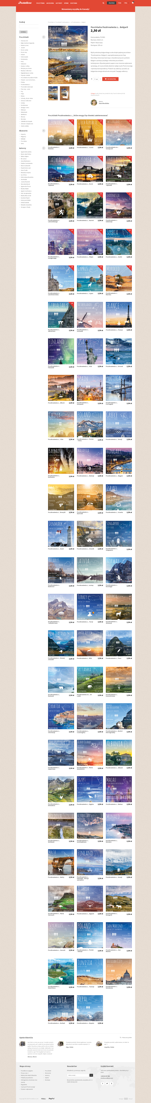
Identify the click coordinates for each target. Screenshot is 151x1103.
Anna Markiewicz (25, 161)
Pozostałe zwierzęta (27, 87)
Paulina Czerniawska (26, 163)
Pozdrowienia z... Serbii (114, 257)
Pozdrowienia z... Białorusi (54, 585)
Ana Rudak (24, 179)
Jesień (23, 47)
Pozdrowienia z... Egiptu (85, 804)
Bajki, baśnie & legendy (27, 43)
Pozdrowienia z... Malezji (85, 476)
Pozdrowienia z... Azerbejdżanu (83, 841)
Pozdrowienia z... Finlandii (54, 366)
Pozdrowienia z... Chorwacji (54, 731)
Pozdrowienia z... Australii (83, 512)
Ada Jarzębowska (26, 193)
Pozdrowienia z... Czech (85, 147)
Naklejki (23, 139)
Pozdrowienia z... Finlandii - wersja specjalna (83, 878)
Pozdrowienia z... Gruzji (114, 877)
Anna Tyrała (24, 170)
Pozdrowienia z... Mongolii (112, 914)
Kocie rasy (24, 52)
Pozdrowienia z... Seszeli (56, 950)
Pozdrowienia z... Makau (114, 804)
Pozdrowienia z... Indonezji (112, 221)
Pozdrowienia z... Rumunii (54, 695)
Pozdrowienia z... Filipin (85, 257)
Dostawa (73, 3)
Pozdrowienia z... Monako (112, 841)
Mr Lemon (23, 159)
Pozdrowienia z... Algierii (85, 913)
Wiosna (23, 117)
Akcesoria (50, 3)
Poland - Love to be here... (28, 80)
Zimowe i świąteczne (27, 124)
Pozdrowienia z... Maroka (112, 293)
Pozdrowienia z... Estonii (114, 366)
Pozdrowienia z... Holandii (83, 330)
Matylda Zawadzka (26, 205)
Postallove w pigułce (27, 1071)
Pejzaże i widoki (25, 75)
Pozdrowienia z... (26, 84)
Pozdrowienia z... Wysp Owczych (56, 914)
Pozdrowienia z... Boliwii (56, 1023)
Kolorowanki (24, 57)
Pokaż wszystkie (126, 1037)
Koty (22, 61)
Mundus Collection (26, 71)
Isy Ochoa (24, 175)
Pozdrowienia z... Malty (56, 877)
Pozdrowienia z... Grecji (114, 439)
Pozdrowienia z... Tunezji (85, 986)
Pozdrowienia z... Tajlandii (112, 184)
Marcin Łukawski (25, 166)
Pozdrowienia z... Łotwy (85, 585)
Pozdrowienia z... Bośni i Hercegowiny (114, 731)
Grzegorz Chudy (25, 207)
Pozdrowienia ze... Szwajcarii (112, 148)
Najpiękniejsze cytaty (27, 73)
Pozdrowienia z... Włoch (56, 403)
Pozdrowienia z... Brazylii (56, 512)
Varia (22, 143)
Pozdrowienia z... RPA (84, 658)
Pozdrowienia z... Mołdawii (54, 841)
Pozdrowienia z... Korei (85, 184)
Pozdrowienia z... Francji (114, 330)
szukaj (23, 32)
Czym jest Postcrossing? (28, 1087)
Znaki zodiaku (25, 126)
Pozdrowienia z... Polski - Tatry (85, 439)
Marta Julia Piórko (26, 154)
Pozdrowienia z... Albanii (114, 767)
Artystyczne (24, 41)
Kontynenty (24, 59)
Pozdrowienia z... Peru (113, 658)
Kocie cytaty (24, 50)
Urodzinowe (24, 105)
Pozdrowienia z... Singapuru (112, 549)
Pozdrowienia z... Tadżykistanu (54, 622)
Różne (22, 96)
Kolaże (23, 54)
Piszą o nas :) (24, 1073)
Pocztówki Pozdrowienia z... (62, 22)
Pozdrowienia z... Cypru (85, 293)
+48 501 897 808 (105, 1076)
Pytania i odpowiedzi (27, 1089)
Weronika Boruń (25, 184)
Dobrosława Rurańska (27, 177)
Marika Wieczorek (26, 195)
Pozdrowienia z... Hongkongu (54, 257)
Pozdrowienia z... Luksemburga (54, 221)
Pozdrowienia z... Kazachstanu (112, 695)
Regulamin (24, 1084)
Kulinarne (23, 64)
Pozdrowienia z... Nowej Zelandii (56, 658)
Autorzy (59, 3)
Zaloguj (112, 3)
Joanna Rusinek (25, 182)
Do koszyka (110, 79)
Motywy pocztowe (26, 68)
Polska (23, 82)
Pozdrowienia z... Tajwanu (54, 184)
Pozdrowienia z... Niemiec (54, 148)
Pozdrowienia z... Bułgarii (79, 22)
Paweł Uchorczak (26, 168)
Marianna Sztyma (26, 172)
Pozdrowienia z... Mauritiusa (54, 987)
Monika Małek (25, 189)
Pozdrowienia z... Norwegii (112, 585)
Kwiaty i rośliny (25, 66)
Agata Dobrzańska (26, 152)
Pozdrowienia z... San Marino (113, 950)
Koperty (23, 134)
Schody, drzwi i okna (27, 98)
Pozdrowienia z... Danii (56, 549)
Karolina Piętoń (25, 198)
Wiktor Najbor (25, 156)
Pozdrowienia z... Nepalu (85, 1023)
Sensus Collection (26, 100)
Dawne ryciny (25, 45)
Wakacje (23, 110)
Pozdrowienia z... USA (84, 366)
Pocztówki (40, 3)
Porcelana (24, 141)
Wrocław (23, 119)
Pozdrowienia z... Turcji (85, 622)
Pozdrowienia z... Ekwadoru (54, 804)
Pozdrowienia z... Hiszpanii (83, 403)
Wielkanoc (24, 114)
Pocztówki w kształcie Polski (29, 77)
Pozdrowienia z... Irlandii (85, 549)
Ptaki (22, 94)
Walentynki (24, 112)
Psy (22, 91)
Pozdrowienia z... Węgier (114, 476)
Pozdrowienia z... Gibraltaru (54, 330)
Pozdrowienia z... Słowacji (112, 622)
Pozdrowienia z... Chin (55, 439)
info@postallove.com (107, 1078)
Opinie (66, 3)
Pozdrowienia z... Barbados (54, 476)
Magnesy (23, 136)
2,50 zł (71, 148)
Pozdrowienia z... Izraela (114, 512)
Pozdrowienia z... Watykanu (112, 987)
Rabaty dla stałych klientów (29, 1075)
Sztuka (23, 103)
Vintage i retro (25, 107)
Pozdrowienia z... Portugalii (112, 403)
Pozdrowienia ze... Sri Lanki (84, 695)
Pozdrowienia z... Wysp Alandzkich (85, 768)
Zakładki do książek (26, 121)
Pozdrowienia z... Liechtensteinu (54, 293)
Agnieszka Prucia (26, 186)
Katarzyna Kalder (26, 200)
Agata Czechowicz (26, 191)
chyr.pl (128, 1099)
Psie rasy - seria (25, 89)
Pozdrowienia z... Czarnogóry (83, 731)
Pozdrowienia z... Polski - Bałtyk (85, 950)
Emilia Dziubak (25, 202)
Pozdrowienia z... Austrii (85, 220)
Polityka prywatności (27, 1078)
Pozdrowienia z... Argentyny (54, 768)
